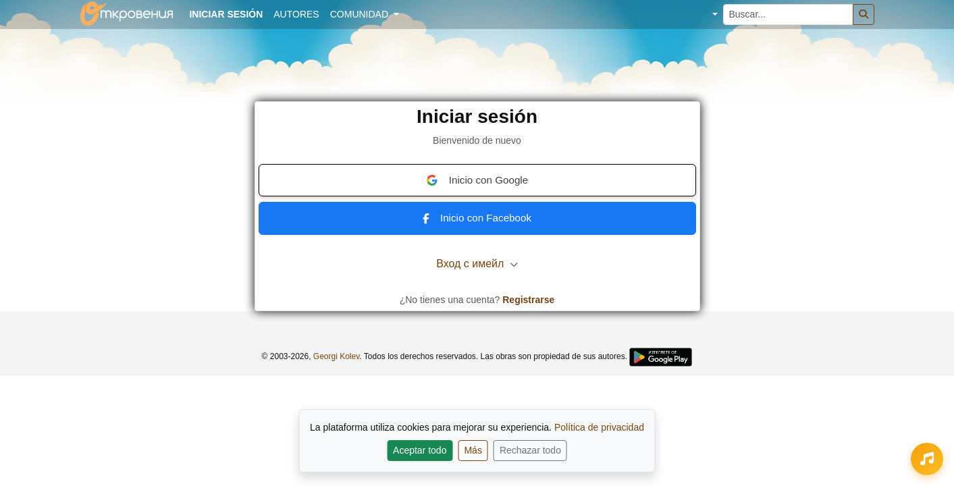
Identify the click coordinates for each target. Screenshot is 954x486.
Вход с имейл (477, 263)
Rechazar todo (530, 450)
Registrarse (528, 299)
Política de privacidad (599, 427)
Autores (296, 14)
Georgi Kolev (336, 356)
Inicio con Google (477, 180)
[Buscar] (863, 14)
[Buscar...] (788, 14)
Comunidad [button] (360, 14)
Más (472, 450)
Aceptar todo (419, 450)
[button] (704, 14)
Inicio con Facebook (477, 217)
